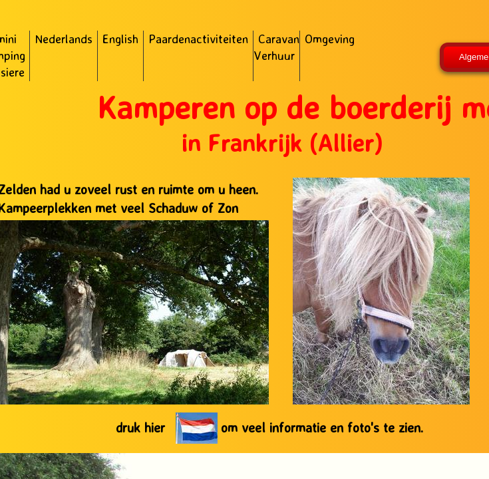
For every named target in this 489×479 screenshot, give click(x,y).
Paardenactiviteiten (198, 38)
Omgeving (330, 38)
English (120, 38)
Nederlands (63, 38)
